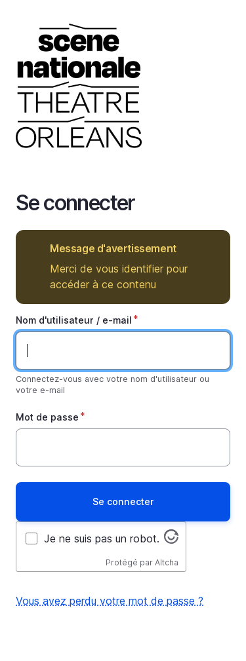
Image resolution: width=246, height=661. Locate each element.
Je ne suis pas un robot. (101, 538)
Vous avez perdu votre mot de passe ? (109, 600)
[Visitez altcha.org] (171, 539)
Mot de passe (47, 417)
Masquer (211, 248)
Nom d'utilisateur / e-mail (74, 320)
